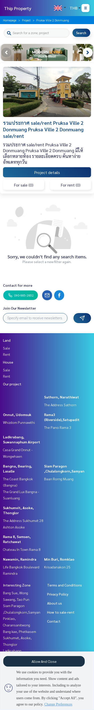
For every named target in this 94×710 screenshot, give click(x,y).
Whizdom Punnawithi (19, 422)
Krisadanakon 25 (57, 567)
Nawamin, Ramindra (19, 559)
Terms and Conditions (64, 585)
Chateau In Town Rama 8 (22, 549)
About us (54, 603)
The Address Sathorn (60, 404)
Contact (53, 621)
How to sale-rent (60, 612)
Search (81, 33)
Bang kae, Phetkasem (19, 631)
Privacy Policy (57, 594)
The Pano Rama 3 (57, 427)
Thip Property (17, 8)
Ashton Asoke (14, 527)
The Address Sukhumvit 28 (23, 520)
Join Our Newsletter (19, 308)
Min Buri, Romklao (59, 559)
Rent (6, 354)
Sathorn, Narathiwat (61, 397)
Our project (12, 384)
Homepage (9, 20)
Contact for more (17, 285)
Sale (6, 348)
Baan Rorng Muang (58, 479)
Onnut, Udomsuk (17, 414)
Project (26, 20)
